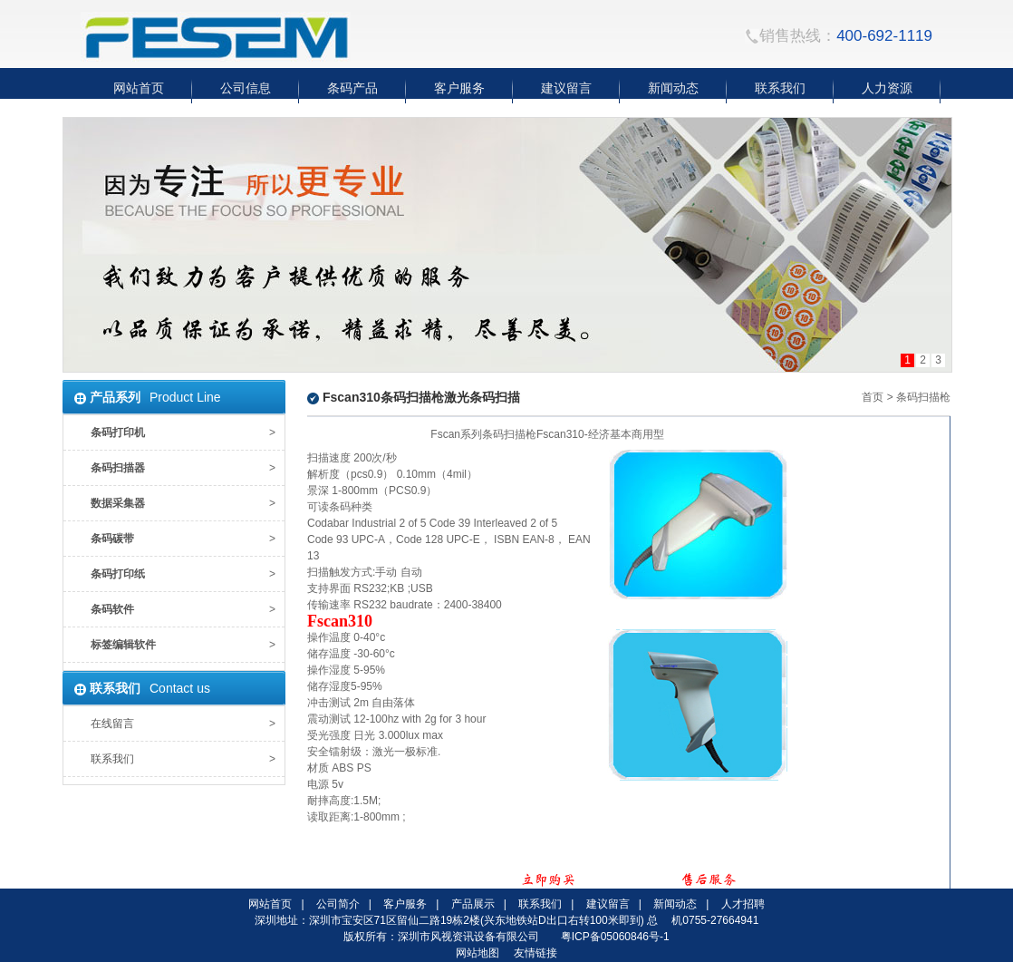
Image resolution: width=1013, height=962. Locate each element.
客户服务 (405, 904)
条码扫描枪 (923, 397)
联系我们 (112, 759)
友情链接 (535, 953)
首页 (872, 397)
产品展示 (473, 904)
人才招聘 (743, 904)
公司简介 (338, 904)
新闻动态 (675, 904)
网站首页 (270, 904)
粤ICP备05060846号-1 (615, 936)
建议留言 (608, 904)
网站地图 (477, 953)
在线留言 (112, 723)
